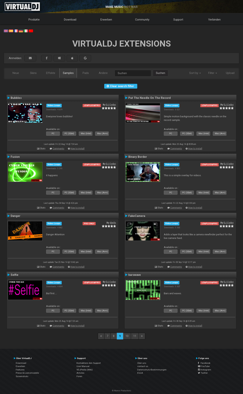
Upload (230, 73)
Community (142, 19)
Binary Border (137, 157)
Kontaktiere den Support (89, 363)
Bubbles (16, 98)
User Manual (83, 366)
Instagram (204, 369)
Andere (103, 73)
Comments (58, 148)
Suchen (160, 73)
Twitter (203, 373)
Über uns (141, 363)
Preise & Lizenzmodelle (27, 373)
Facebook (204, 363)
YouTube (204, 366)
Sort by (195, 73)
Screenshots (22, 376)
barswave (134, 275)
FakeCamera (136, 216)
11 (134, 336)
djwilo (113, 222)
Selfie (14, 275)
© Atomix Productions (121, 390)
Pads (86, 73)
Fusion (15, 157)
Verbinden (214, 19)
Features (20, 369)
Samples (68, 73)
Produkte (34, 19)
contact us (142, 366)
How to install (77, 148)
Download (70, 19)
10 (127, 336)
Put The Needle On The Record (149, 98)
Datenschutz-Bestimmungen (151, 369)
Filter (212, 73)
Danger (15, 216)
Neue (16, 73)
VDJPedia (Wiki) (85, 369)
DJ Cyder (111, 104)
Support (178, 19)
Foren (79, 376)
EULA (140, 373)
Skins (33, 73)
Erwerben (106, 19)
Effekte (50, 73)
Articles (80, 373)
